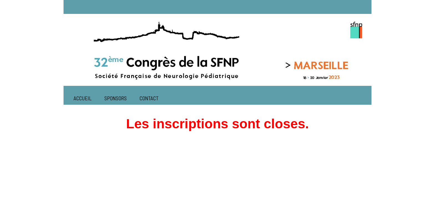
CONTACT (149, 98)
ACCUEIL (83, 98)
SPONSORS (115, 98)
